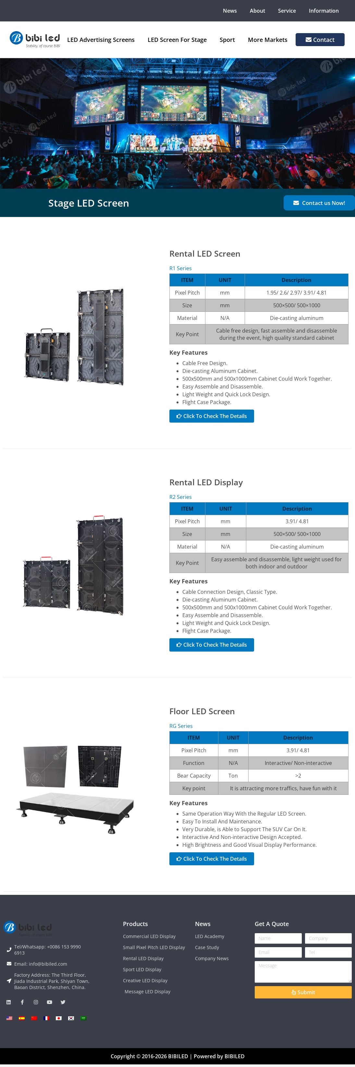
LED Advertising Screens (101, 40)
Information (324, 10)
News (230, 10)
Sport (227, 40)
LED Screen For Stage (177, 40)
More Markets (268, 40)
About (257, 10)
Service (287, 10)
